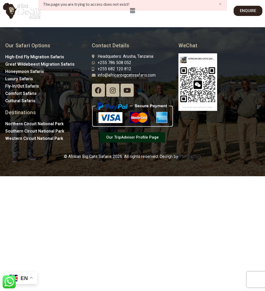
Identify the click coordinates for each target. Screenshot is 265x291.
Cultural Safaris (20, 100)
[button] (132, 11)
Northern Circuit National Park (34, 123)
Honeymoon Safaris (24, 71)
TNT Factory (190, 156)
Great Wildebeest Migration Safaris (40, 64)
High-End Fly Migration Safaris (34, 56)
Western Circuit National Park (34, 138)
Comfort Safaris (21, 93)
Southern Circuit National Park (34, 131)
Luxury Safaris (19, 78)
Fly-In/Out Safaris (22, 86)
